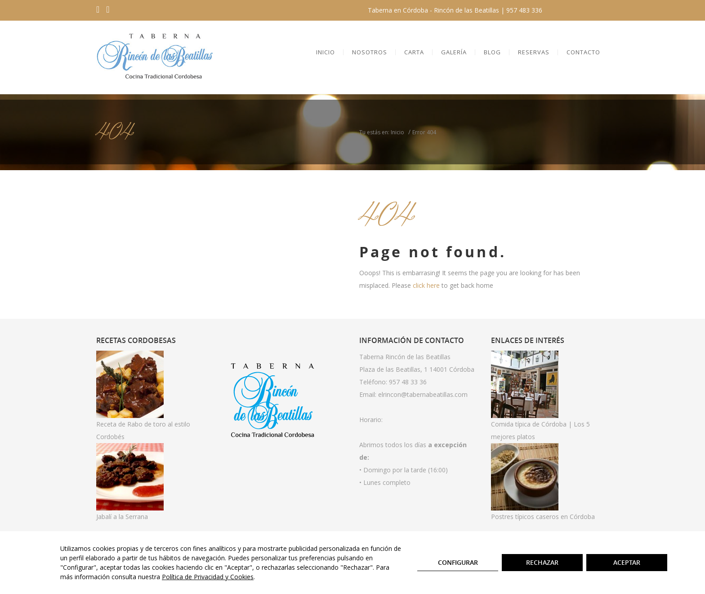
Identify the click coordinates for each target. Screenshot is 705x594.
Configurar (458, 562)
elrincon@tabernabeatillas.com (423, 394)
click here (426, 285)
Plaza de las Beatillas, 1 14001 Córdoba (416, 369)
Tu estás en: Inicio (381, 132)
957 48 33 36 (408, 382)
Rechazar (542, 562)
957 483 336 (524, 10)
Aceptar (626, 562)
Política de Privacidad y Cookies (208, 576)
